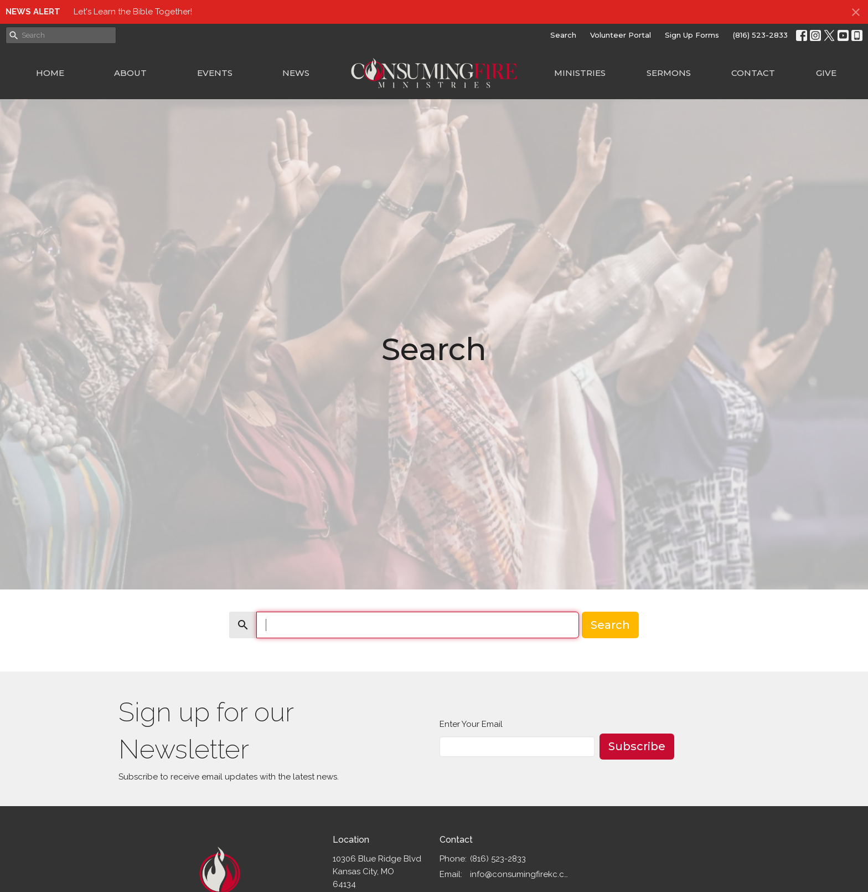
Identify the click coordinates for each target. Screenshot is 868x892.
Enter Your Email (471, 724)
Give (826, 73)
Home (50, 73)
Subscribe (636, 746)
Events (214, 73)
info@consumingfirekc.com (520, 874)
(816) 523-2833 (760, 34)
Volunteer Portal (620, 34)
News (295, 73)
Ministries (580, 73)
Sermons (669, 73)
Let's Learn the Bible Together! (133, 12)
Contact (753, 73)
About (130, 73)
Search (563, 34)
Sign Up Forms (692, 34)
